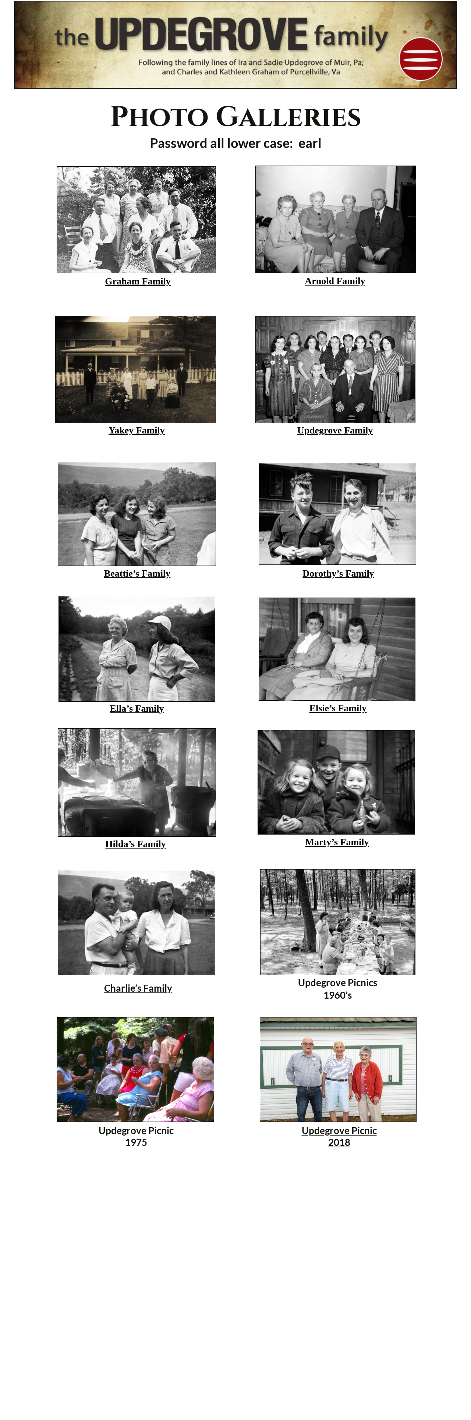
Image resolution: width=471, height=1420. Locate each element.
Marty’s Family (337, 842)
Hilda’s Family (135, 844)
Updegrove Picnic (136, 1130)
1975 (136, 1142)
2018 (339, 1142)
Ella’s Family (137, 708)
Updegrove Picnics (337, 982)
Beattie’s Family (137, 573)
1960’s (337, 995)
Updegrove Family (335, 430)
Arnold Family (335, 281)
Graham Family (137, 281)
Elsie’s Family (338, 708)
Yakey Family (136, 430)
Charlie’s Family (138, 988)
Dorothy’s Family (338, 573)
